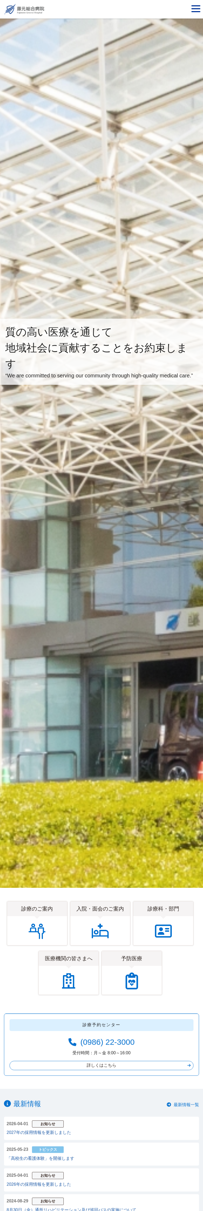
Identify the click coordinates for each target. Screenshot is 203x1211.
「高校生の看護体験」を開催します (40, 1166)
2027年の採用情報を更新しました (39, 1141)
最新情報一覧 (186, 1113)
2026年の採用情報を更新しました (39, 1192)
